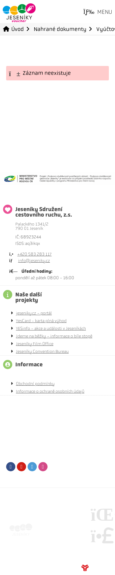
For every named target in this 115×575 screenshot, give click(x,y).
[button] (97, 12)
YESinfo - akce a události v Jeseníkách (51, 328)
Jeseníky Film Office (34, 343)
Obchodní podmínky (35, 383)
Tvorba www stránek (95, 568)
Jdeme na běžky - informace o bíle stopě (54, 336)
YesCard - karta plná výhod (41, 320)
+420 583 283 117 (34, 254)
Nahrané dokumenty (60, 29)
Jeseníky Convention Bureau (42, 351)
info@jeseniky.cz (34, 260)
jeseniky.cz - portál (34, 313)
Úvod (19, 12)
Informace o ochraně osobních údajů (50, 391)
